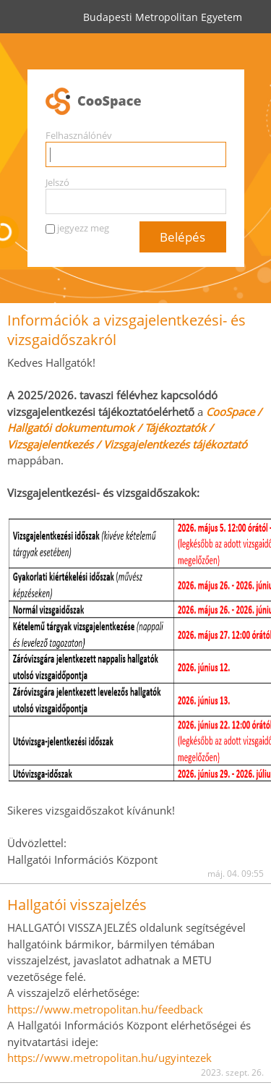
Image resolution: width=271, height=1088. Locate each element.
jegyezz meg (83, 227)
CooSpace (136, 102)
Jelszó (57, 182)
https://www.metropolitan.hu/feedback (105, 1009)
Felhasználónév (79, 135)
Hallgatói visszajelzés (77, 904)
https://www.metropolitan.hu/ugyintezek (109, 1057)
